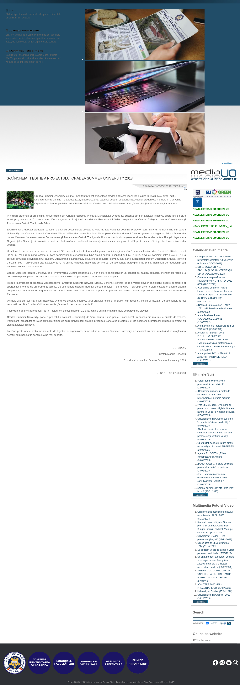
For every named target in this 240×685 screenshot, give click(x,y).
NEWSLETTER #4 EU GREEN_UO (211, 220)
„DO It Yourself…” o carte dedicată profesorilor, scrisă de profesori (215, 467)
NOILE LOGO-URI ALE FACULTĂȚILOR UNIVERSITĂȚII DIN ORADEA (214, 270)
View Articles (14, 171)
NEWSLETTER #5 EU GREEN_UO (211, 215)
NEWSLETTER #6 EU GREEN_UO (211, 209)
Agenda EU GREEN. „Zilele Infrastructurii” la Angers (211, 457)
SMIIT (171, 682)
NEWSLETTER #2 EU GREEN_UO (211, 232)
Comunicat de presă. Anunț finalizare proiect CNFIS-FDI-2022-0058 (215, 281)
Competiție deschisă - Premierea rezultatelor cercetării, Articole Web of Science (215, 260)
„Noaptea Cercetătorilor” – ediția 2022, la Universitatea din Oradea (214, 308)
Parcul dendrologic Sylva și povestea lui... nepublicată (211, 384)
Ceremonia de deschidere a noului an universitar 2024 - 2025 (215, 515)
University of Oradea (214, 591)
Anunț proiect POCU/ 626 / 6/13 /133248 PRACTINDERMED (213, 357)
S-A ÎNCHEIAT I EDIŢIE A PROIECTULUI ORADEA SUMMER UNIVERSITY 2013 (70, 178)
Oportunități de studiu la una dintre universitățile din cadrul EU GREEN (215, 446)
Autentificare (227, 163)
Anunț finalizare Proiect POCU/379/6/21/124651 (209, 319)
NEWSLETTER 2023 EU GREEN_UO (212, 226)
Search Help (218, 623)
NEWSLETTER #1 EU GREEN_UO (211, 238)
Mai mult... (200, 364)
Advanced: (201, 623)
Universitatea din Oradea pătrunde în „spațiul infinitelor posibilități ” (215, 422)
